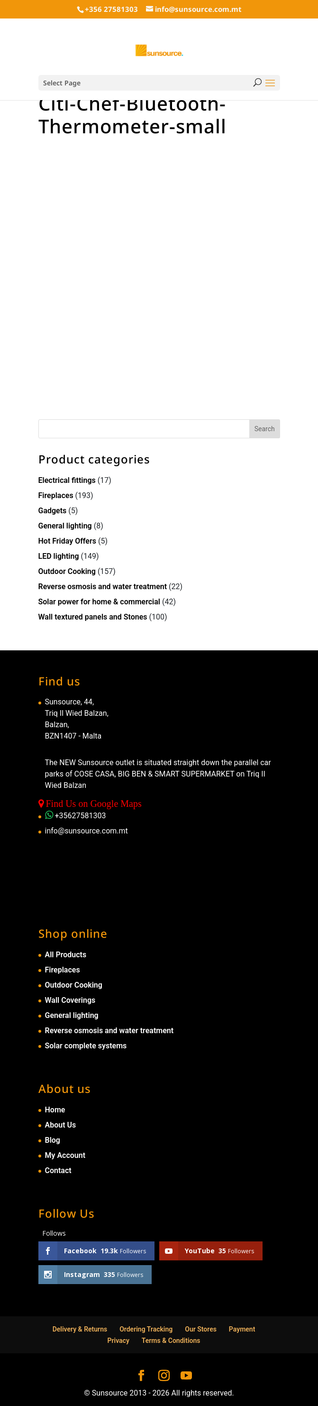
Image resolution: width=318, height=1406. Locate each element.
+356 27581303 (111, 9)
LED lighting (58, 556)
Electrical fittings (67, 480)
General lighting (65, 525)
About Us (60, 1124)
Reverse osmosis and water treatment (102, 586)
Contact (58, 1170)
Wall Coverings (70, 1000)
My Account (65, 1155)
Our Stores (201, 1329)
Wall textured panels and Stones (92, 616)
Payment (242, 1329)
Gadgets (52, 510)
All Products (66, 954)
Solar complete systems (86, 1045)
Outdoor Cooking (67, 571)
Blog (52, 1140)
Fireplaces (55, 495)
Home (55, 1109)
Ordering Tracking (146, 1329)
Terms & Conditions (171, 1340)
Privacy (118, 1340)
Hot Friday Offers (67, 541)
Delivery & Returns (80, 1329)
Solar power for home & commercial (99, 601)
